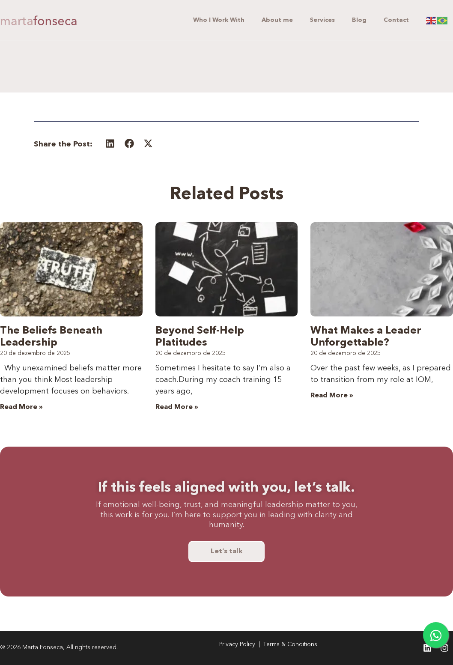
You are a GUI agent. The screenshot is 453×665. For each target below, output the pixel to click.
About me (277, 20)
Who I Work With (218, 20)
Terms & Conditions (290, 644)
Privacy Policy (237, 644)
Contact (396, 20)
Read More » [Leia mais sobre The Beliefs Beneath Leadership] (21, 407)
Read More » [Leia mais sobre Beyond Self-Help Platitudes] (176, 407)
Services (322, 20)
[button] (110, 144)
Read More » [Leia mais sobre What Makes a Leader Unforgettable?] (331, 395)
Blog (359, 20)
